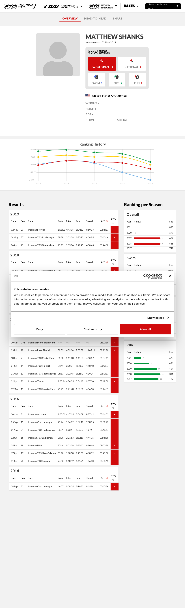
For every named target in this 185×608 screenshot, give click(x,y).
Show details (155, 317)
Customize (93, 329)
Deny (39, 329)
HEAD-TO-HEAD (95, 18)
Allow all (145, 329)
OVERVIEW (70, 18)
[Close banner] (170, 276)
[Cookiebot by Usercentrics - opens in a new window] (146, 276)
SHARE (117, 18)
